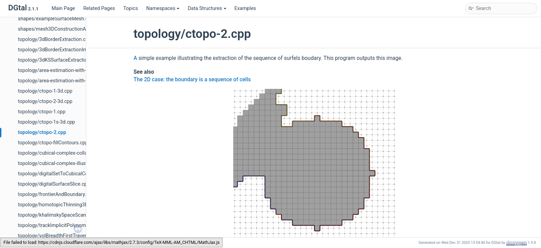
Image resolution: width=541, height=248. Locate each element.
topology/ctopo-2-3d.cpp (45, 101)
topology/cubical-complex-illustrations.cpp (65, 163)
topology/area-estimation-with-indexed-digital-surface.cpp (82, 81)
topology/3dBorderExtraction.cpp (54, 39)
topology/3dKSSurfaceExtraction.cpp (59, 60)
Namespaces (162, 8)
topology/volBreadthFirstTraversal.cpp (60, 236)
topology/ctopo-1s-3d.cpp (46, 122)
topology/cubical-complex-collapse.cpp (61, 153)
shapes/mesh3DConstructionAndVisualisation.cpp (73, 29)
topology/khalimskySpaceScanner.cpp (60, 215)
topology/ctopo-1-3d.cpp (45, 91)
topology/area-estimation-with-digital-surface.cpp (72, 70)
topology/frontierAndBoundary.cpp (56, 194)
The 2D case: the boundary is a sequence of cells (192, 79)
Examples (245, 8)
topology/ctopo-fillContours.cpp (53, 143)
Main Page (63, 8)
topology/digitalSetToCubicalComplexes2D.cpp (70, 174)
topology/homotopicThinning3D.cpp (57, 205)
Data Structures (207, 8)
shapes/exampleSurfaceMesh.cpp (56, 19)
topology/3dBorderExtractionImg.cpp (59, 50)
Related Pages (99, 8)
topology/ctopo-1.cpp (42, 112)
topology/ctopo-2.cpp (42, 132)
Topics (130, 8)
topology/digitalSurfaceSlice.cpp (54, 184)
